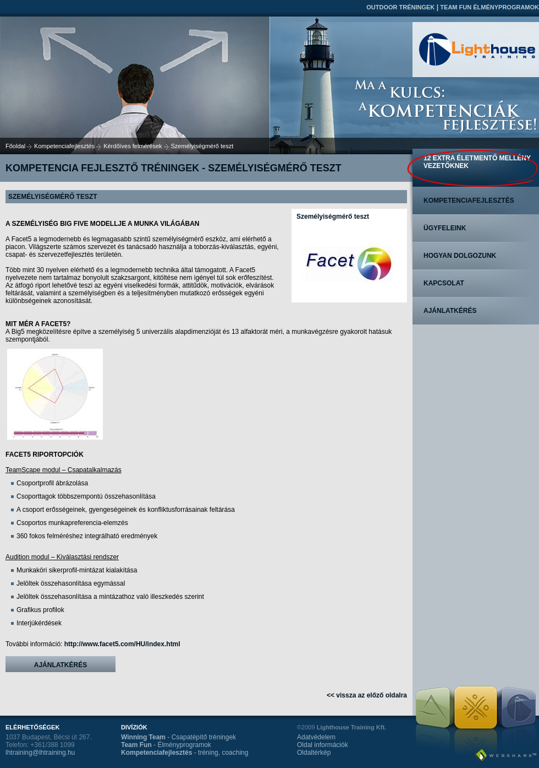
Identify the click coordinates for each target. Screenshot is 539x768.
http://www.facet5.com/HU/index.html (122, 644)
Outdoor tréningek (400, 7)
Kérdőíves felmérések (132, 146)
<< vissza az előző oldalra (367, 695)
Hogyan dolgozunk (460, 255)
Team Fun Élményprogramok (489, 7)
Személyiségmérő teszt (332, 216)
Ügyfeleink (445, 228)
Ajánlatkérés (60, 665)
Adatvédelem (316, 737)
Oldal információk (322, 745)
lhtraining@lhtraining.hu (40, 752)
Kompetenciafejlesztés (64, 146)
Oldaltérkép (314, 752)
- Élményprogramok (166, 745)
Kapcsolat (444, 283)
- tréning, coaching (184, 752)
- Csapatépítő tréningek (178, 737)
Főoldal (15, 146)
